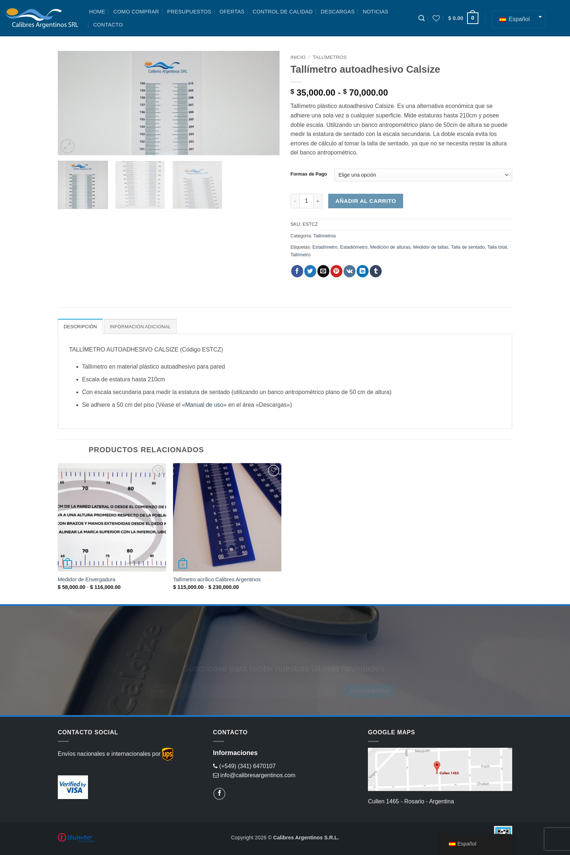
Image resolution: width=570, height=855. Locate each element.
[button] (463, 18)
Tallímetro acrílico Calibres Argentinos (217, 579)
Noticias (375, 12)
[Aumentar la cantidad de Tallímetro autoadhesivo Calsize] (318, 201)
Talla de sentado (468, 247)
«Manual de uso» (204, 405)
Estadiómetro (354, 247)
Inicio (298, 57)
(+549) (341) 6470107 (244, 766)
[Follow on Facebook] (219, 794)
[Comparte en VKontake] (350, 271)
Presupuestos (189, 12)
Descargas (338, 12)
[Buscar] (421, 18)
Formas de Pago (308, 174)
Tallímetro (300, 254)
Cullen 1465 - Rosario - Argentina (411, 801)
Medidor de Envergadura (86, 579)
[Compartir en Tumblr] (376, 271)
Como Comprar (136, 12)
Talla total (497, 247)
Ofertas (232, 12)
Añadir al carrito (366, 201)
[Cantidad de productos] (306, 201)
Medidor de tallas (430, 247)
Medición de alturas (390, 247)
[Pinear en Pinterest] (336, 271)
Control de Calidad (283, 12)
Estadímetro (324, 247)
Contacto (108, 25)
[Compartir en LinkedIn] (363, 271)
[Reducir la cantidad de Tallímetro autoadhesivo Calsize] (294, 201)
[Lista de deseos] (436, 18)
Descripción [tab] (80, 326)
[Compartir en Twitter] (310, 271)
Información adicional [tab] (140, 326)
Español (514, 19)
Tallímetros (329, 57)
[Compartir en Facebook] (297, 271)
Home (97, 12)
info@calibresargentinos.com (254, 775)
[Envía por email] (323, 271)
